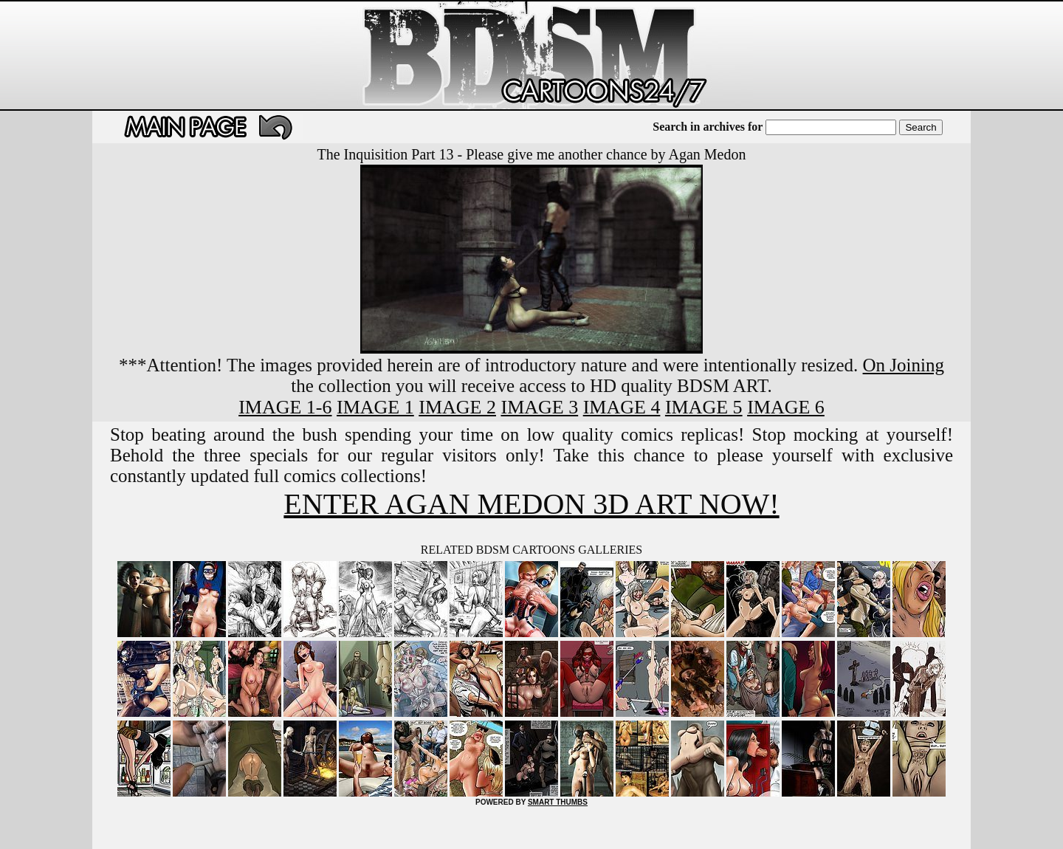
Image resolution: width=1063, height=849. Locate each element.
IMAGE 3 (539, 407)
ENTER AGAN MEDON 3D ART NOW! (531, 503)
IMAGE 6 (786, 407)
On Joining (903, 365)
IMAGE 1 (375, 407)
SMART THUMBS (558, 802)
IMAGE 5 (704, 407)
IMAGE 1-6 (284, 407)
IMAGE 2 (457, 407)
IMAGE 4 (622, 407)
